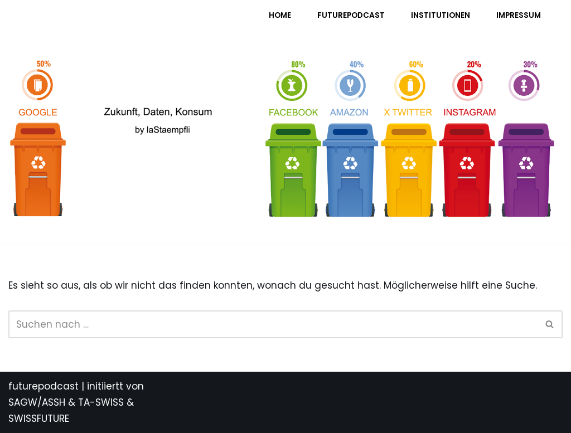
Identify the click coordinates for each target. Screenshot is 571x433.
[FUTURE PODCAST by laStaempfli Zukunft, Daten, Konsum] (119, 22)
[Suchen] (273, 324)
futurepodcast (43, 386)
